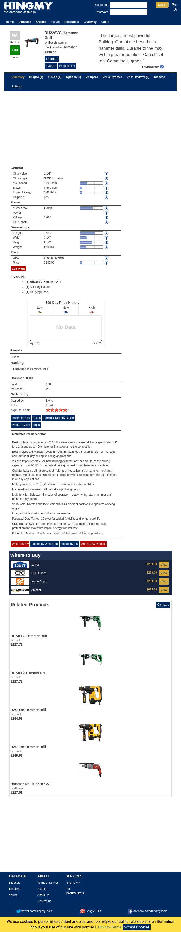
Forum (55, 22)
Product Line (67, 66)
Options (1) (73, 77)
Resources (71, 22)
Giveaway (89, 22)
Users (105, 22)
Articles (41, 22)
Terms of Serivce (47, 882)
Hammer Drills (39, 369)
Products (14, 882)
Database (24, 22)
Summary (18, 77)
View (164, 564)
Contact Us (44, 901)
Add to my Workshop (44, 543)
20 (47, 389)
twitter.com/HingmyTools (34, 911)
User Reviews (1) (138, 77)
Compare (92, 77)
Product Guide (21, 425)
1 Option (50, 66)
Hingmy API (73, 882)
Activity (17, 86)
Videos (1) (54, 77)
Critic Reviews (112, 77)
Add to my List (69, 543)
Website (63, 43)
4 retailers (51, 59)
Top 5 (36, 425)
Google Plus (90, 911)
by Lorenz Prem (150, 66)
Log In (162, 4)
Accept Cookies (136, 927)
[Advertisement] (90, 126)
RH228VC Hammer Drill (45, 281)
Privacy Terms (110, 927)
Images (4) (36, 77)
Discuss (159, 77)
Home (10, 22)
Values (13, 895)
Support (42, 889)
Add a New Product (93, 543)
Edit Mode (18, 268)
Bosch (37, 417)
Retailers (14, 889)
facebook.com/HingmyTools (147, 911)
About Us (43, 895)
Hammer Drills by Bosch (58, 417)
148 (48, 384)
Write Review (20, 543)
